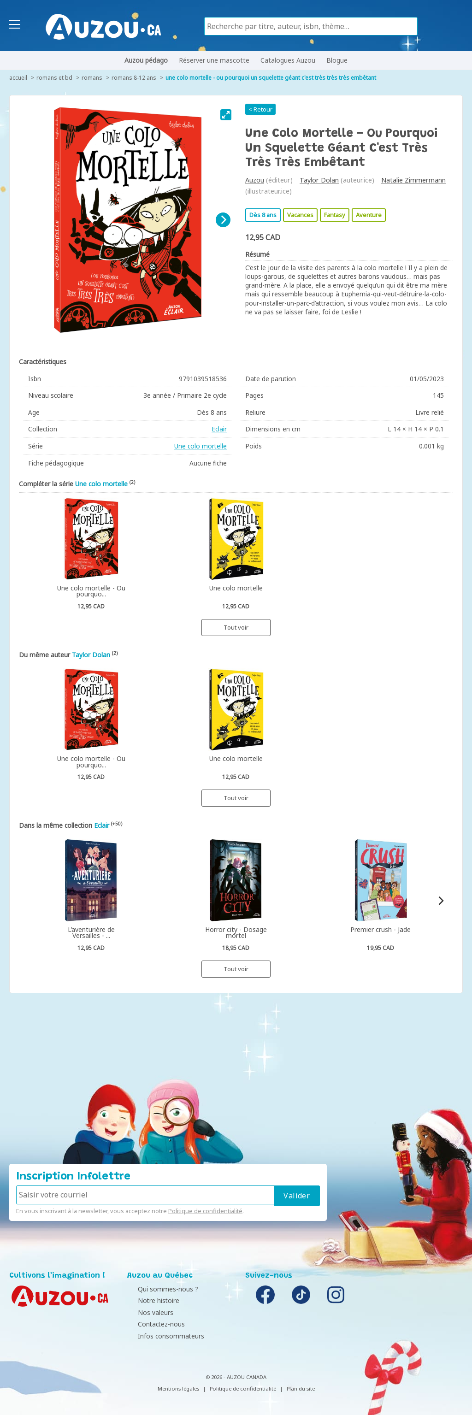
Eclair (219, 428)
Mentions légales (178, 1388)
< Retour (260, 109)
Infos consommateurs (163, 1336)
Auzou (254, 180)
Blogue (337, 60)
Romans (92, 78)
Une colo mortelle (200, 446)
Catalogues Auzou (287, 60)
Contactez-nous (153, 1324)
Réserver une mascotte (214, 60)
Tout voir (236, 627)
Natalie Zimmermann (413, 180)
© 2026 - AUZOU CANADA (236, 1377)
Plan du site (301, 1388)
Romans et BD (54, 78)
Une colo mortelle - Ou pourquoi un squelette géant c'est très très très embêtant (270, 78)
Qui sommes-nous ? (160, 1289)
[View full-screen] (225, 114)
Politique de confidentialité (205, 1211)
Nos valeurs (147, 1312)
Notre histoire (150, 1300)
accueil (18, 78)
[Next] (223, 220)
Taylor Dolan (319, 180)
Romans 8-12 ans (134, 78)
